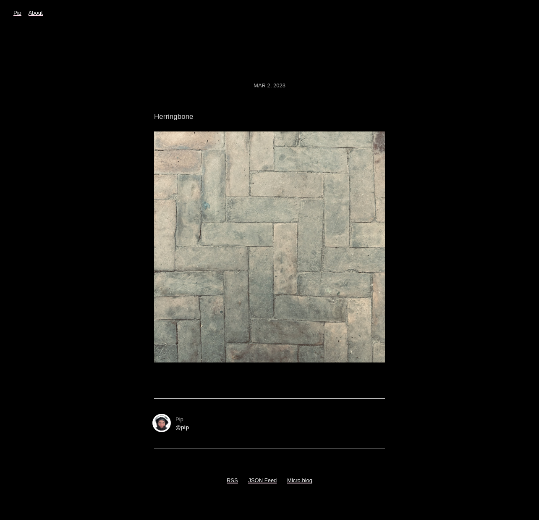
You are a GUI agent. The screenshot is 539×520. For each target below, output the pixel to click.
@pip (182, 427)
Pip (17, 13)
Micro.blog (299, 480)
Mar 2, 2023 (269, 85)
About (36, 13)
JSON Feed (262, 480)
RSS (232, 480)
